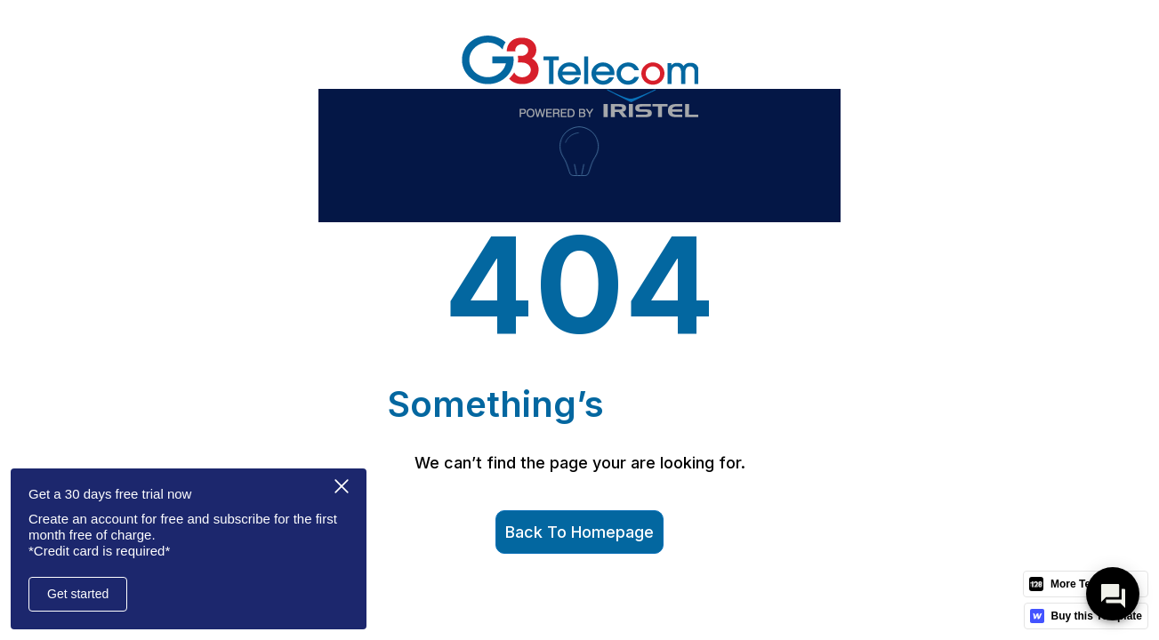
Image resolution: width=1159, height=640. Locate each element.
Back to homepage (579, 532)
